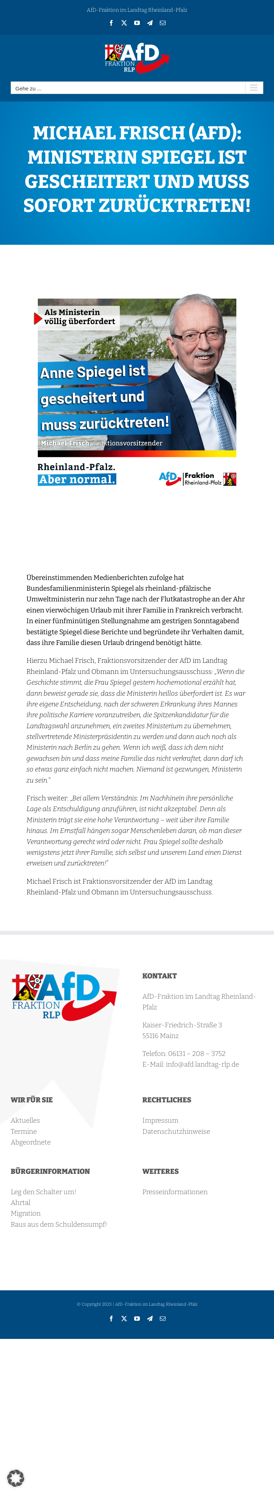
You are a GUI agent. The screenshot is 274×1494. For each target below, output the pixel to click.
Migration (26, 1213)
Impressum (160, 1120)
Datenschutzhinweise (176, 1131)
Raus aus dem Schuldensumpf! (59, 1224)
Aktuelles (25, 1120)
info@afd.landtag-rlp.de (202, 1064)
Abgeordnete (31, 1142)
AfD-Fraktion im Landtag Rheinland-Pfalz (137, 10)
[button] (15, 1478)
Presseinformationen (175, 1192)
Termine (24, 1131)
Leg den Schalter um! (43, 1192)
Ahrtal (20, 1202)
